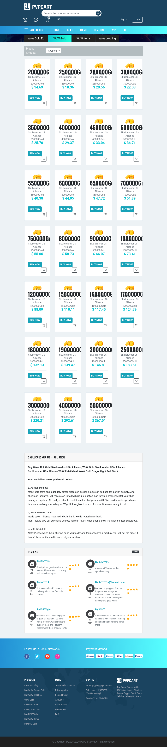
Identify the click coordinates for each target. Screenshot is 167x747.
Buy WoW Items (31, 719)
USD (58, 19)
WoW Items (83, 38)
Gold (70, 30)
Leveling (99, 30)
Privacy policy (61, 690)
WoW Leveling (107, 38)
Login (137, 19)
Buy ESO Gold (30, 724)
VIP (114, 30)
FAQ (125, 30)
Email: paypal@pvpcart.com (99, 685)
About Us (59, 700)
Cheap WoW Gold (32, 709)
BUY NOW (34, 98)
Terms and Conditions (65, 685)
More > (135, 552)
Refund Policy (61, 695)
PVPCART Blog (31, 685)
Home (56, 29)
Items (83, 30)
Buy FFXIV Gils (31, 714)
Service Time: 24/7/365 (97, 698)
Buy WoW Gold (31, 704)
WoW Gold (59, 38)
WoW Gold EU (36, 38)
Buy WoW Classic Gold (34, 690)
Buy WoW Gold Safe (33, 695)
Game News (60, 709)
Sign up (124, 19)
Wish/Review (61, 704)
